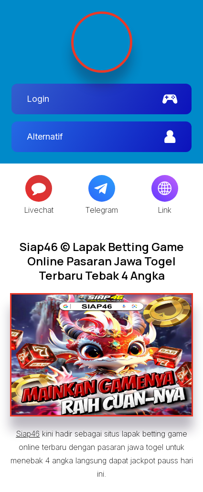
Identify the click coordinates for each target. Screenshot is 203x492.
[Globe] (164, 188)
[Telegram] (101, 188)
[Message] (38, 188)
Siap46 (28, 433)
